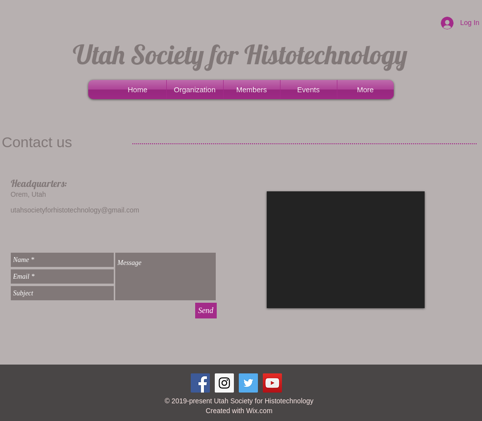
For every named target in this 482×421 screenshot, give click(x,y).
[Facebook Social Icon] (200, 383)
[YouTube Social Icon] (272, 383)
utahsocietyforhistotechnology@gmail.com (75, 210)
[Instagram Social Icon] (224, 383)
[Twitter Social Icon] (248, 383)
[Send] (206, 310)
